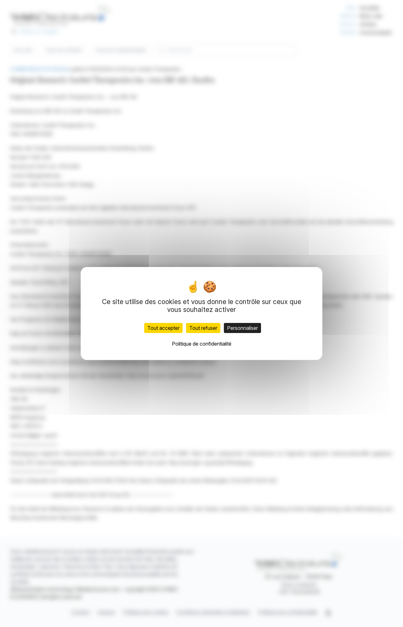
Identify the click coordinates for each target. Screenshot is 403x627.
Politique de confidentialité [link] (201, 344)
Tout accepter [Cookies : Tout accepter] (163, 328)
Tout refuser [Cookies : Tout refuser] (203, 328)
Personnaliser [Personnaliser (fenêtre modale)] (242, 328)
